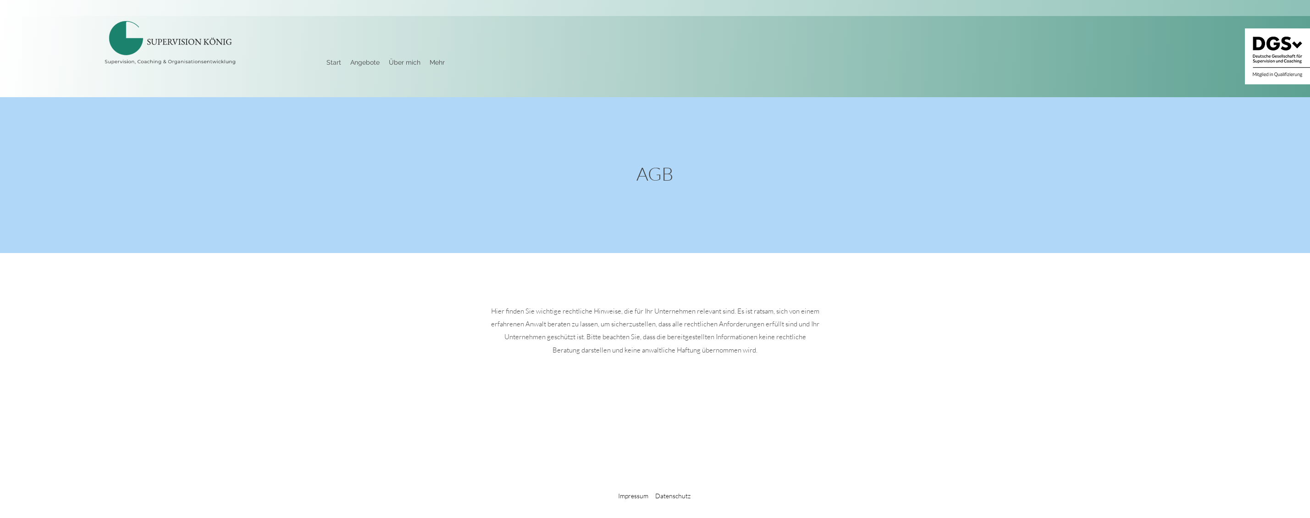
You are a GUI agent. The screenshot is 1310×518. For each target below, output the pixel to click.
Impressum (633, 496)
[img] (169, 66)
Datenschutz (673, 496)
